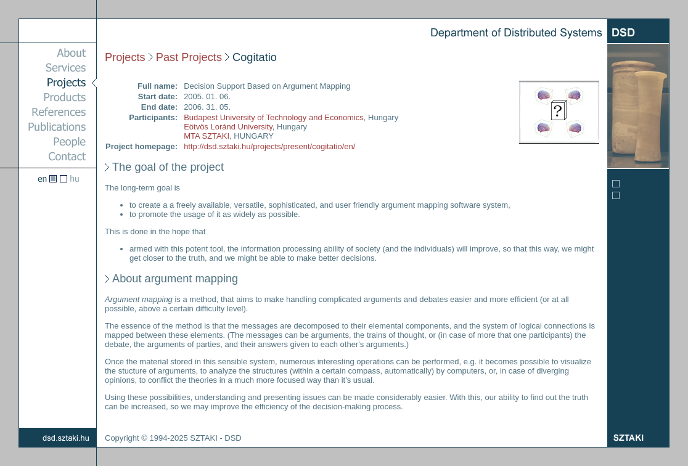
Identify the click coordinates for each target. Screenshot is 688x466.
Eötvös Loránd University (228, 126)
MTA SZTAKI (206, 136)
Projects (125, 57)
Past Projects (189, 57)
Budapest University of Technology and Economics (274, 117)
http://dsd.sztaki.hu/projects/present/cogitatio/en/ (269, 146)
